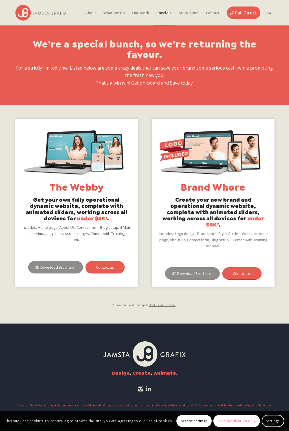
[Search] (269, 12)
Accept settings (194, 421)
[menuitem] (91, 12)
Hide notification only (236, 421)
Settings (273, 421)
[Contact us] (104, 267)
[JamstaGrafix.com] (41, 12)
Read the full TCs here (162, 305)
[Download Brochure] (55, 267)
